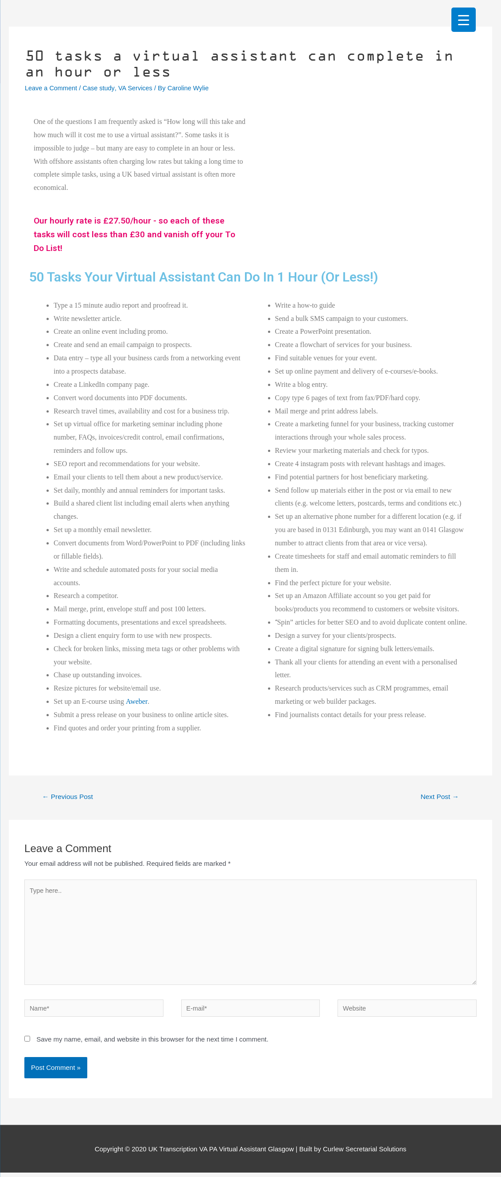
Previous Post (69, 795)
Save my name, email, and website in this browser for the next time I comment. (152, 1043)
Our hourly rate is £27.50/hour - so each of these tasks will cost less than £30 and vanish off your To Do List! (137, 233)
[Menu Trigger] (463, 20)
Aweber (137, 700)
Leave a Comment (52, 88)
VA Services (138, 88)
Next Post (438, 795)
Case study (101, 88)
